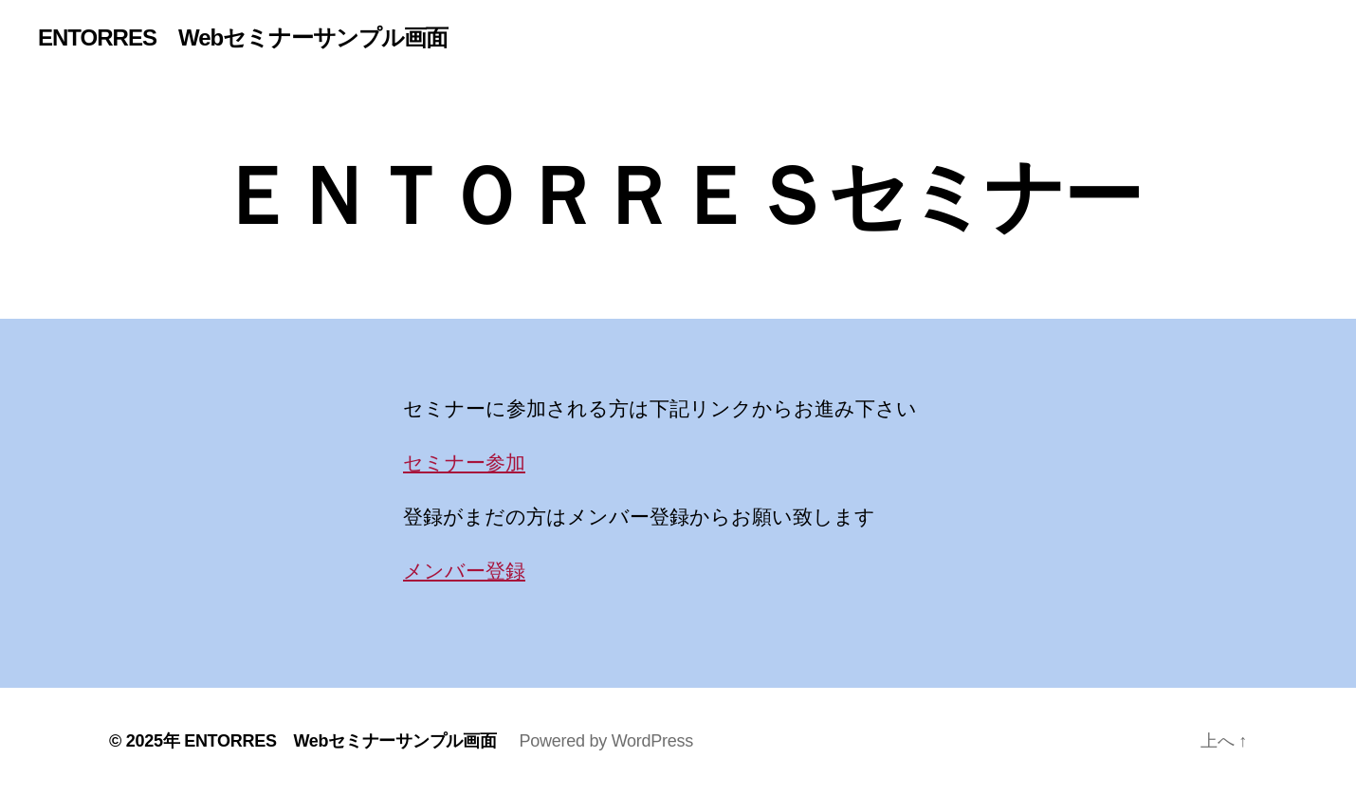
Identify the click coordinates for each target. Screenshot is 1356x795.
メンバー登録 (464, 571)
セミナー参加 (464, 462)
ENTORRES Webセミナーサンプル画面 (243, 38)
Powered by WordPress (606, 740)
